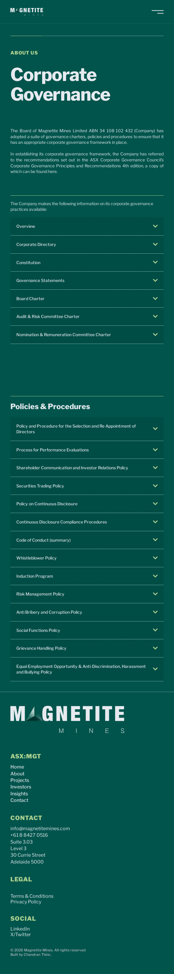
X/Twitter (20, 934)
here (52, 171)
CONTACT (26, 818)
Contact (19, 800)
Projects (19, 780)
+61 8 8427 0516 (29, 835)
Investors (20, 787)
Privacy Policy (25, 902)
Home (17, 767)
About (17, 774)
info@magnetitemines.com (40, 828)
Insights (19, 794)
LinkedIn (20, 929)
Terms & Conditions (31, 896)
